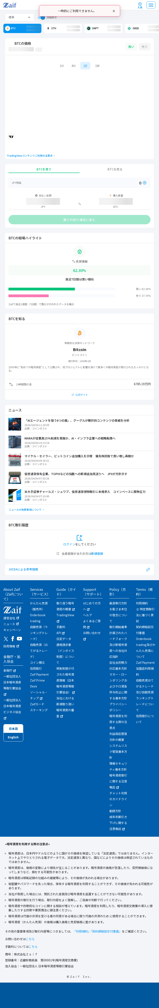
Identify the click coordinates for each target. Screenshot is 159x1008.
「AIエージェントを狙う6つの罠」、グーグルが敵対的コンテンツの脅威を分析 (76, 420)
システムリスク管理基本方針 (118, 751)
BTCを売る (114, 169)
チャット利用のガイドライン (118, 799)
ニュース (9, 624)
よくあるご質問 (92, 624)
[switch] (40, 17)
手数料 (60, 627)
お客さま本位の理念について (118, 615)
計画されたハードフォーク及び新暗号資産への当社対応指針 (118, 645)
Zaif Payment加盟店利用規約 (145, 668)
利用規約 (142, 603)
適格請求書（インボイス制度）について (65, 654)
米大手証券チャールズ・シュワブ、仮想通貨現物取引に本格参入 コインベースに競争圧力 (84, 491)
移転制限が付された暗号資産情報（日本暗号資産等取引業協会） (65, 680)
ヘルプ (87, 615)
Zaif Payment (39, 674)
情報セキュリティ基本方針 (118, 766)
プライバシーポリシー (118, 707)
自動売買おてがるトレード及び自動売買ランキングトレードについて (145, 695)
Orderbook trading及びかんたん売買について (145, 648)
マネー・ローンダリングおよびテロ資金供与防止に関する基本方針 (118, 686)
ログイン (69, 544)
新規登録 (97, 553)
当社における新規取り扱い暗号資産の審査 (65, 707)
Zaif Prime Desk (37, 683)
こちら (30, 939)
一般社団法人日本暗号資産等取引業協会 (12, 685)
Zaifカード (37, 704)
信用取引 (36, 668)
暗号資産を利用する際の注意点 (118, 722)
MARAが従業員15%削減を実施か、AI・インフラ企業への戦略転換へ (70, 438)
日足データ (63, 639)
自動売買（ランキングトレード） (39, 633)
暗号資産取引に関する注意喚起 (118, 781)
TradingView (65, 618)
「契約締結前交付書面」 (106, 931)
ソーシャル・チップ (39, 695)
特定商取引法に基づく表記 (145, 615)
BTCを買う (44, 169)
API (60, 633)
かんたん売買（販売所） (39, 606)
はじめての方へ (92, 606)
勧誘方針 (115, 811)
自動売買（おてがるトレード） (39, 651)
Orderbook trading (37, 618)
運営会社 (9, 618)
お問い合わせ (92, 635)
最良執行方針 (118, 603)
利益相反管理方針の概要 (118, 737)
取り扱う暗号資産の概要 (65, 606)
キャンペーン (12, 630)
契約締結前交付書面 (145, 630)
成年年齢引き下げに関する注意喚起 (118, 823)
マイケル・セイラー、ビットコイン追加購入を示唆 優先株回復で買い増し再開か (79, 456)
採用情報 (9, 646)
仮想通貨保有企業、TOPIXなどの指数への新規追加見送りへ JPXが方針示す (75, 474)
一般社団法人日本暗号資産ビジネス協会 (12, 708)
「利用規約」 (82, 931)
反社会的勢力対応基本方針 (118, 665)
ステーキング (39, 710)
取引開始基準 (118, 627)
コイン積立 (37, 662)
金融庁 (9, 670)
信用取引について (145, 719)
